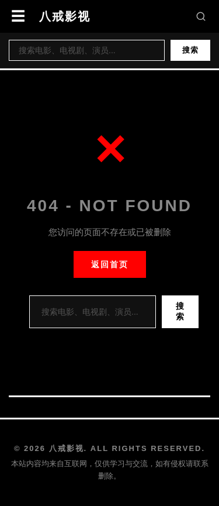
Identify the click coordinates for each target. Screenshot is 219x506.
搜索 (190, 50)
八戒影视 (65, 16)
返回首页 (109, 264)
